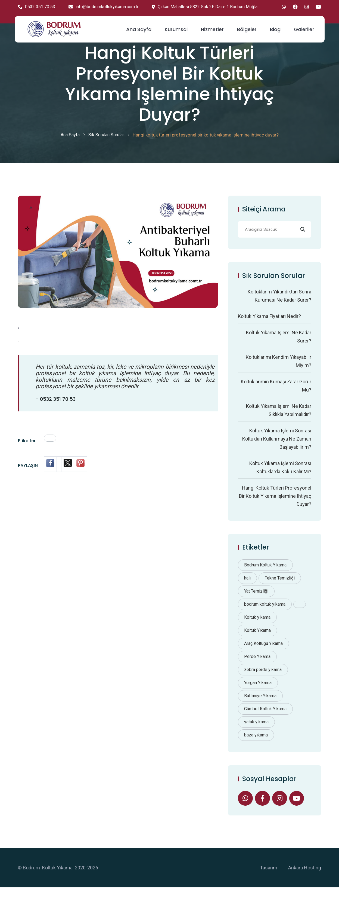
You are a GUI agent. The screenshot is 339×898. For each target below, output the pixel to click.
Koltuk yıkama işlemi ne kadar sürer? (278, 346)
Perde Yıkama (257, 665)
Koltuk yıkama (257, 626)
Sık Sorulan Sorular (106, 143)
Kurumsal (176, 26)
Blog (275, 26)
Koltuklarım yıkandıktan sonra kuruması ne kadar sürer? (279, 305)
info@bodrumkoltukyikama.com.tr (103, 6)
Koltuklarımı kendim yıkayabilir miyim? (278, 370)
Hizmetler (212, 26)
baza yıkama (256, 744)
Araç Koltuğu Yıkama (263, 652)
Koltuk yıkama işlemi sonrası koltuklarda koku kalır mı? (280, 476)
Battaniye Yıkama (260, 704)
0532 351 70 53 (36, 6)
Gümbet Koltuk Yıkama (265, 717)
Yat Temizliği (256, 600)
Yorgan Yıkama (258, 691)
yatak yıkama (256, 730)
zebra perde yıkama (263, 678)
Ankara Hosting (304, 878)
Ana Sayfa (138, 26)
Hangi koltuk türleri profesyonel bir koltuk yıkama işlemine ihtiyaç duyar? (275, 505)
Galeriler (304, 26)
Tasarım (268, 878)
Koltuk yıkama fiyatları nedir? (269, 325)
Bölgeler (247, 26)
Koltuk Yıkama (257, 639)
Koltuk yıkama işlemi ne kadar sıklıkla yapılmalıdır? (278, 419)
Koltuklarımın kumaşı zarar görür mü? (276, 395)
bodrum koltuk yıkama (264, 613)
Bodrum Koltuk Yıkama (265, 574)
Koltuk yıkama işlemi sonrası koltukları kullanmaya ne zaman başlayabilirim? (276, 448)
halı (247, 587)
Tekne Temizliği (280, 587)
